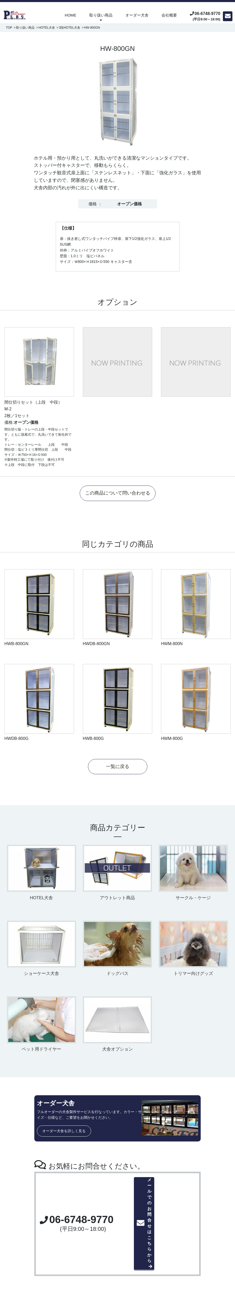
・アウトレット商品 (96, 1264)
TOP (9, 27)
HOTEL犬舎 (46, 27)
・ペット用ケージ (94, 1236)
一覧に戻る (118, 767)
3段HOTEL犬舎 (69, 27)
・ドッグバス (90, 1252)
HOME (70, 15)
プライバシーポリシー (204, 1246)
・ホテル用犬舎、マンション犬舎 (107, 1241)
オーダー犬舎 (137, 15)
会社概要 (169, 15)
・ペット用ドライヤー (98, 1258)
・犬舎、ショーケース (98, 1247)
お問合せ (191, 1238)
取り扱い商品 (100, 15)
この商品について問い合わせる (118, 493)
